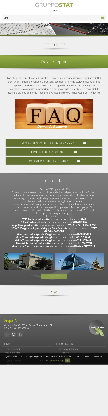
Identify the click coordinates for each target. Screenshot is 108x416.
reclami (62, 368)
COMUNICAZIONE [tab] (65, 342)
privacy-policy (65, 393)
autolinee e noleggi (15, 372)
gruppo (9, 401)
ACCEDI (53, 9)
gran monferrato (13, 360)
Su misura (10, 357)
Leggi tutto (54, 275)
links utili (63, 372)
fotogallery (64, 353)
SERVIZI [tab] (7, 342)
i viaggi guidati (12, 349)
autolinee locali (13, 368)
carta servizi (65, 360)
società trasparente (68, 401)
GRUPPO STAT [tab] (10, 386)
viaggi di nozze (12, 353)
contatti (9, 393)
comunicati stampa (68, 349)
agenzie (9, 397)
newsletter (64, 376)
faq (60, 364)
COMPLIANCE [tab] (63, 386)
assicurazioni (65, 357)
